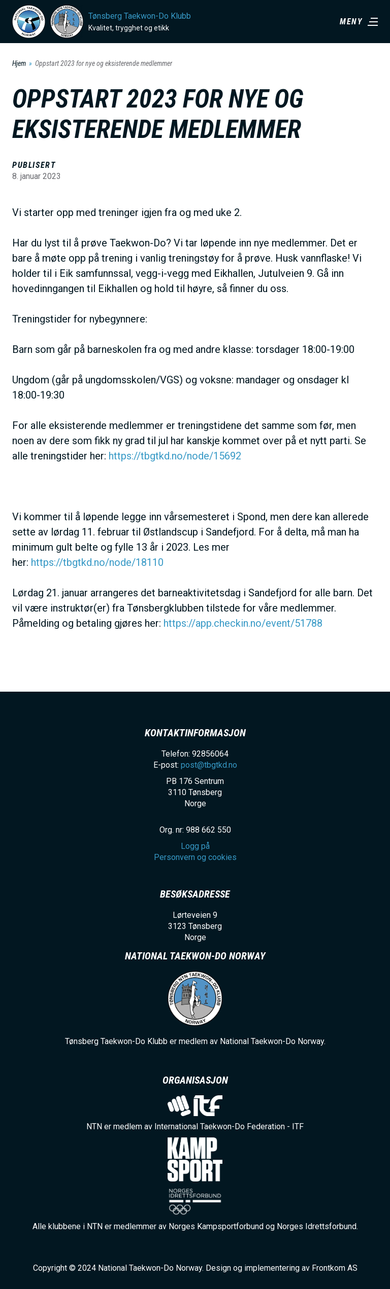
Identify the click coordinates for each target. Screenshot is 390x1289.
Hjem (19, 63)
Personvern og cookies (195, 857)
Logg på (195, 846)
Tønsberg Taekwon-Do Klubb (139, 16)
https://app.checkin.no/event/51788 (243, 623)
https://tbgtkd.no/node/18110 (97, 562)
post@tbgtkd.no (209, 765)
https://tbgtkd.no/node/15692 (175, 456)
